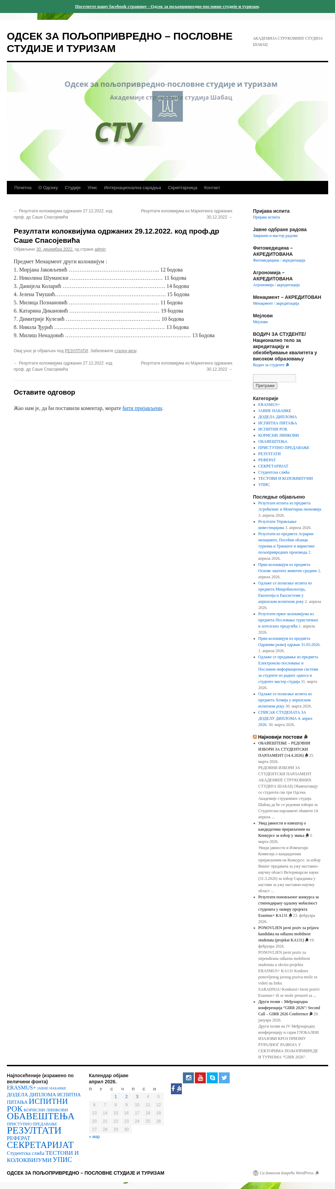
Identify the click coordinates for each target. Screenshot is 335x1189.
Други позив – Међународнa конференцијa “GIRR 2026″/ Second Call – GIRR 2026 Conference (289, 1007)
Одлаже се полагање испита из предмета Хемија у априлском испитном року (285, 700)
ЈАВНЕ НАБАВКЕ (274, 410)
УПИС (264, 484)
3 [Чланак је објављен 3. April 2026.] (137, 1096)
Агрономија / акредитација (276, 284)
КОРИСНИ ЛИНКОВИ (278, 435)
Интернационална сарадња (132, 187)
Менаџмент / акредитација (276, 303)
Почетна (22, 187)
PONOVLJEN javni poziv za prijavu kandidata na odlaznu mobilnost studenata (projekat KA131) (288, 933)
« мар (94, 1136)
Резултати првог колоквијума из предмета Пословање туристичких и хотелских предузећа (288, 620)
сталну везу (125, 350)
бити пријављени (142, 408)
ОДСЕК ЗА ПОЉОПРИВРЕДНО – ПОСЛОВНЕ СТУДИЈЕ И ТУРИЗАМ (85, 1173)
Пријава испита (266, 217)
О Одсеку (48, 187)
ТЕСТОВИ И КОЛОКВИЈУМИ (285, 478)
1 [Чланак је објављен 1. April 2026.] (116, 1096)
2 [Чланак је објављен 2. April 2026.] (126, 1096)
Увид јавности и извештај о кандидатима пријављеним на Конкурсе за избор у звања (284, 829)
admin (100, 249)
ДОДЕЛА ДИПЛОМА (277, 416)
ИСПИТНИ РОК (272, 429)
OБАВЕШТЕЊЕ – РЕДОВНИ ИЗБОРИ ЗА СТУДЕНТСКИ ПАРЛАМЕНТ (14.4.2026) (284, 749)
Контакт (212, 187)
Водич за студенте (271, 364)
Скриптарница (182, 187)
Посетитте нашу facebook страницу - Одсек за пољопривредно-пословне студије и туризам (167, 6)
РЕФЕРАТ (267, 460)
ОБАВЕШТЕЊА (272, 441)
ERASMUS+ (269, 404)
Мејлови (260, 321)
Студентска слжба (274, 472)
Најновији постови (283, 737)
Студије (73, 187)
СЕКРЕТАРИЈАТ (273, 466)
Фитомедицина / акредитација (279, 260)
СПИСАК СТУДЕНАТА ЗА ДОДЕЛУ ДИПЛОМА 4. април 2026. (285, 718)
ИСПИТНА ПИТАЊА (277, 423)
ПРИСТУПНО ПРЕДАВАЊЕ (284, 447)
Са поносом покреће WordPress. (289, 1173)
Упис (92, 187)
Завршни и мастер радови (275, 235)
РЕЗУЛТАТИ (76, 350)
